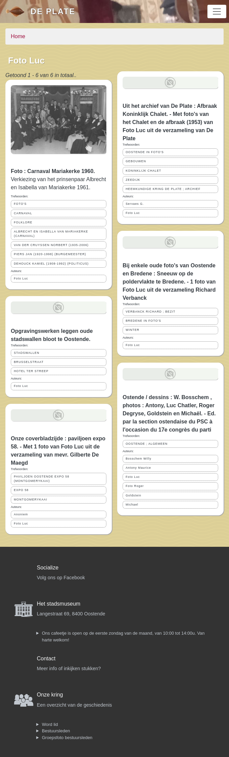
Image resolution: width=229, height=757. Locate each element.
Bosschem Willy (138, 458)
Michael (132, 504)
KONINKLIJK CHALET (143, 170)
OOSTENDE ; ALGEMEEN (147, 443)
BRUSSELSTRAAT (29, 362)
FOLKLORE (23, 222)
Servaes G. (135, 203)
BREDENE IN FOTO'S (143, 320)
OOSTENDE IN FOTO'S (145, 152)
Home (18, 36)
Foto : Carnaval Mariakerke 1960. (53, 171)
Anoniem (21, 514)
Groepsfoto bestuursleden (67, 737)
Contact (46, 658)
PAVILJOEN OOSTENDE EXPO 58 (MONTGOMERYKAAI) (41, 479)
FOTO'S (20, 203)
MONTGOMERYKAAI (30, 499)
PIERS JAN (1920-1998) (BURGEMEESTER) (50, 254)
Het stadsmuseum (58, 604)
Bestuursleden (56, 730)
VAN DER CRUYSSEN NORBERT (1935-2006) (51, 245)
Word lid (50, 724)
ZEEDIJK (133, 179)
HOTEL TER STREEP (31, 371)
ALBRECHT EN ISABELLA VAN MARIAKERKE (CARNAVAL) (51, 234)
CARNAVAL (23, 213)
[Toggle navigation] (216, 11)
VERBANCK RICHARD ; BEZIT (150, 311)
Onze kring (50, 695)
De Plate (52, 11)
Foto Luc (21, 278)
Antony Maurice (138, 467)
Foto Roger (135, 486)
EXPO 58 (21, 490)
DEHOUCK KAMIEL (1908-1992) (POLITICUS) (51, 263)
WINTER (132, 330)
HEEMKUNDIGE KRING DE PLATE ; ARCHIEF (163, 189)
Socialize (47, 567)
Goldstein (133, 495)
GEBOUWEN (136, 161)
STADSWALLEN (27, 353)
